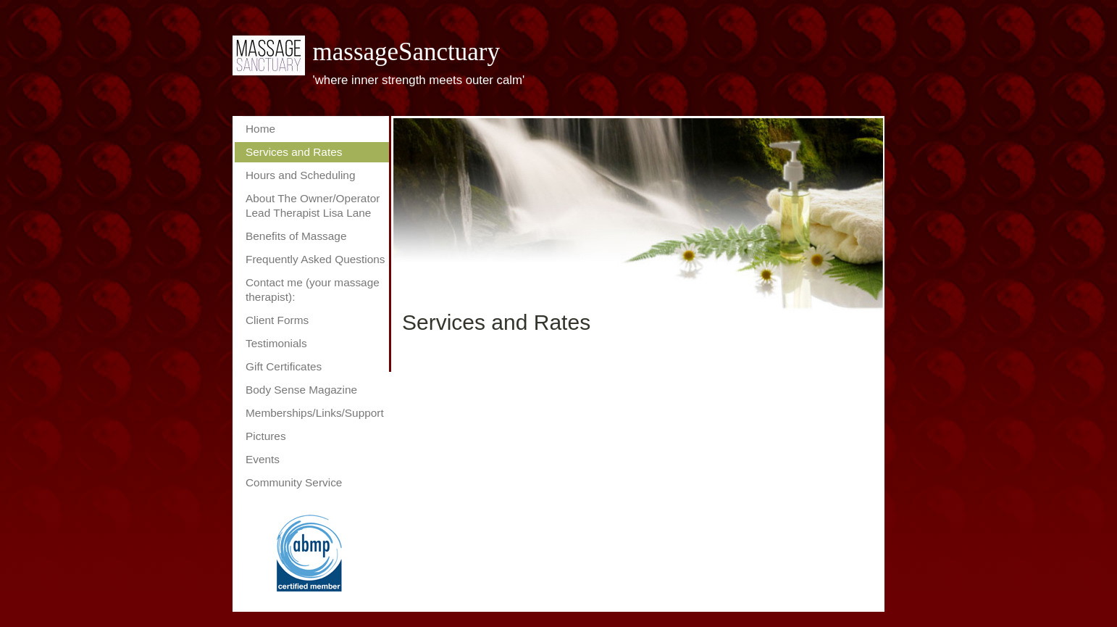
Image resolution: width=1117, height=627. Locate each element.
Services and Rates (294, 152)
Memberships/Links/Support (315, 413)
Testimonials (276, 343)
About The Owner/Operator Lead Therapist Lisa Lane (313, 205)
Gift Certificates (284, 366)
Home (260, 129)
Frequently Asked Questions (315, 259)
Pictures (266, 436)
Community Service (294, 482)
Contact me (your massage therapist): (313, 289)
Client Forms (277, 320)
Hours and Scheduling (300, 175)
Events (263, 459)
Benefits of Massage (296, 236)
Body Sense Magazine (301, 389)
